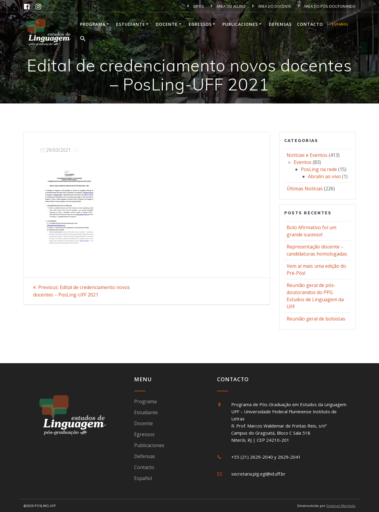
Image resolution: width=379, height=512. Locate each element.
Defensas (280, 24)
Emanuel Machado (341, 505)
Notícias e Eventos (307, 155)
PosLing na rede (319, 169)
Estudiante (130, 24)
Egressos (200, 24)
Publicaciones (240, 24)
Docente (167, 24)
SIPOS (195, 6)
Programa (92, 24)
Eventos (302, 162)
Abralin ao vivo (324, 176)
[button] (83, 39)
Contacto (310, 24)
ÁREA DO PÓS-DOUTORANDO (327, 6)
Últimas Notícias (305, 188)
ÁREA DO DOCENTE (271, 6)
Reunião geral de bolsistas (316, 318)
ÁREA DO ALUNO (228, 6)
